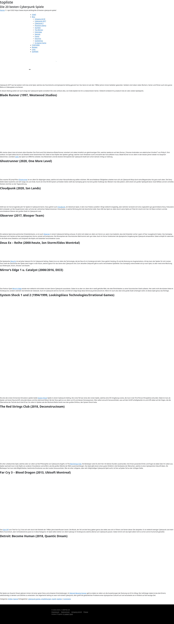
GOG (17, 157)
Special (15, 599)
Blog (33, 17)
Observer (47, 234)
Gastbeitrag (39, 41)
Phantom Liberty (40, 26)
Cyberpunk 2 (39, 23)
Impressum (55, 612)
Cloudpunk (61, 207)
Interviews (38, 32)
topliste (59, 599)
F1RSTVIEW (36, 45)
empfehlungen (46, 599)
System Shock (42, 398)
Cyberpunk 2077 (40, 21)
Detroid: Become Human (78, 593)
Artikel (10, 599)
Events (37, 36)
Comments (67, 599)
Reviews (34, 47)
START (34, 15)
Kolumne (38, 39)
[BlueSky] (70, 61)
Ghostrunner (23, 180)
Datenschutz (65, 612)
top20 (54, 599)
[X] (43, 61)
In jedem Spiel (68, 614)
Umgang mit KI (40, 19)
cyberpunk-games (34, 599)
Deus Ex (13, 261)
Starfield (38, 28)
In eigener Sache (40, 43)
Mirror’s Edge (17, 289)
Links (33, 49)
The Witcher (39, 30)
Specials (37, 34)
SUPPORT (35, 52)
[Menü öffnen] (29, 69)
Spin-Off (5, 530)
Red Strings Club (75, 464)
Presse (86, 612)
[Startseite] (42, 7)
